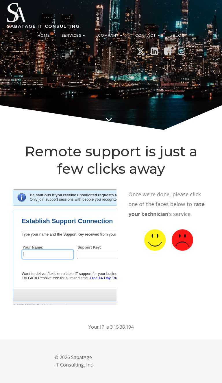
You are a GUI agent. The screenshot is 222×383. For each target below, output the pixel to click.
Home (44, 35)
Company (111, 35)
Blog (179, 35)
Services (74, 35)
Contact (148, 35)
